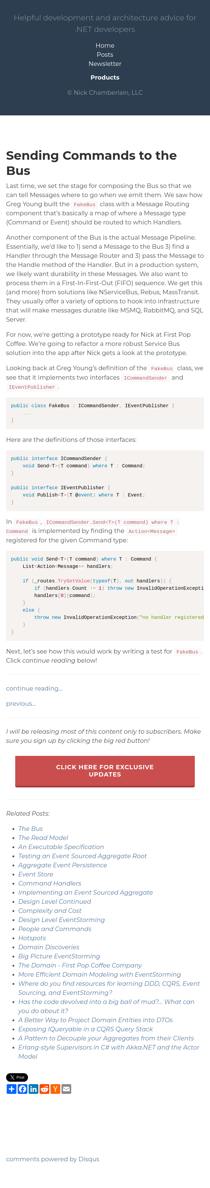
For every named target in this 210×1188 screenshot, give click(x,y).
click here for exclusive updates (105, 770)
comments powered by (52, 1159)
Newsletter (105, 63)
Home (105, 45)
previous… (21, 703)
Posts (105, 54)
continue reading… (34, 688)
